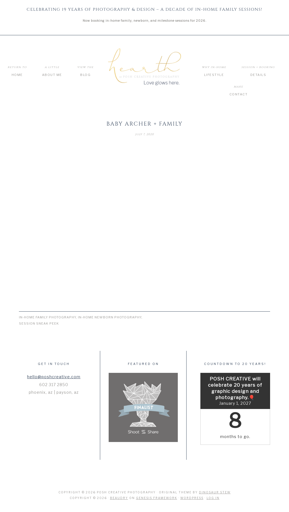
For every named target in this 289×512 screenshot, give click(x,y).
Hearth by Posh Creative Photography (144, 67)
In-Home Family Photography (47, 317)
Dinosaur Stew (215, 492)
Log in (213, 498)
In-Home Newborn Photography (109, 317)
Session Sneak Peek (39, 323)
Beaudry (119, 498)
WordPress (191, 498)
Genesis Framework (156, 498)
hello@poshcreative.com (53, 376)
